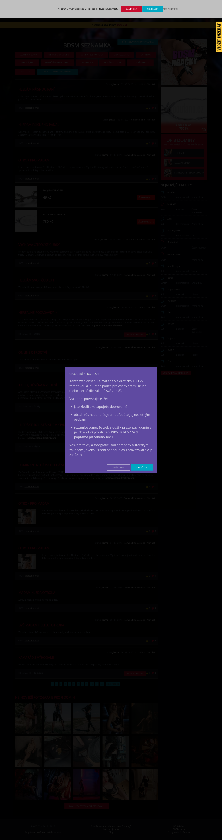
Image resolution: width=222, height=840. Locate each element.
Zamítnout (131, 9)
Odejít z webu (118, 467)
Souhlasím (152, 9)
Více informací (170, 9)
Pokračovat (142, 467)
